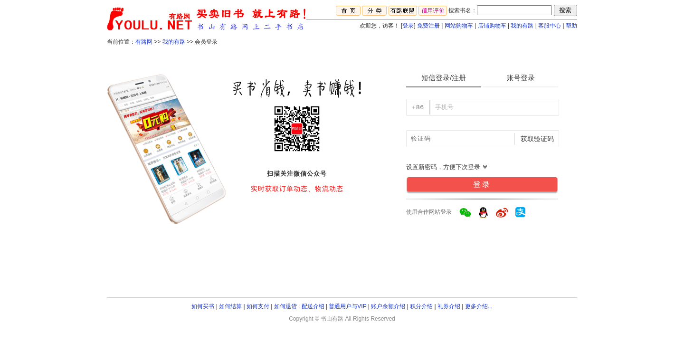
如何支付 (258, 306)
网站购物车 (459, 25)
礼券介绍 (448, 306)
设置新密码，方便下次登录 (447, 167)
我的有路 (522, 25)
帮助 (571, 25)
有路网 (143, 41)
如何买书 (202, 306)
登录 (408, 25)
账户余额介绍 (388, 306)
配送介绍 (313, 306)
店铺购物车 (492, 25)
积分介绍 (421, 306)
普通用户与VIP (347, 306)
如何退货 (285, 306)
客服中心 (549, 25)
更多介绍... (479, 306)
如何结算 (230, 306)
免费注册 (428, 25)
